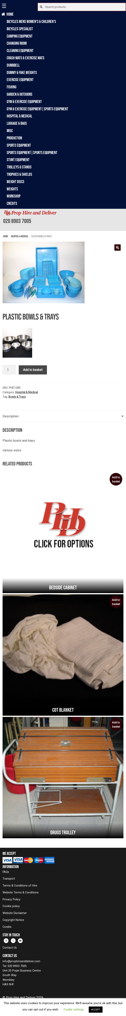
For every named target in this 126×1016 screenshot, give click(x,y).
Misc (10, 130)
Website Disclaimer (15, 913)
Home (10, 14)
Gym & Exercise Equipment (24, 101)
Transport (9, 878)
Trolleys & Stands (19, 167)
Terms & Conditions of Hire (20, 885)
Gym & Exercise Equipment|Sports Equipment (37, 109)
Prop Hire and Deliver (33, 213)
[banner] (63, 220)
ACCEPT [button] (95, 1009)
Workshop (14, 196)
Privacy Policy (11, 899)
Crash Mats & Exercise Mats (25, 58)
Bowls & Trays (17, 396)
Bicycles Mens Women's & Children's (31, 21)
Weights (12, 189)
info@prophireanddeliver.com (21, 961)
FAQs (6, 872)
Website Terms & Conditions (21, 892)
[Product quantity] (9, 369)
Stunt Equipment (18, 159)
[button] (117, 247)
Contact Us (10, 947)
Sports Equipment (19, 145)
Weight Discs (15, 181)
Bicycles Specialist (20, 28)
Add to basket (32, 370)
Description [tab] (11, 416)
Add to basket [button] (116, 479)
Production (14, 138)
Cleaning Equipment (20, 50)
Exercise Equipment (20, 79)
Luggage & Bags (17, 123)
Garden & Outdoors (19, 94)
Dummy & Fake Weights (22, 72)
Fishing (11, 87)
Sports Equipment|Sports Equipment (32, 152)
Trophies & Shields (19, 174)
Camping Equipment (20, 36)
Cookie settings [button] (73, 1009)
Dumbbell (13, 65)
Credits (12, 203)
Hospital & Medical (19, 116)
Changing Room (17, 43)
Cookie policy (11, 906)
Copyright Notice (13, 920)
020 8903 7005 (17, 220)
